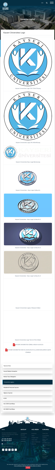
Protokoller (23, 441)
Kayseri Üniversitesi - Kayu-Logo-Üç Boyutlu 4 (28, 276)
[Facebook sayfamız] (3, 450)
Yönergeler (23, 439)
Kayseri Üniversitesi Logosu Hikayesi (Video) (28, 308)
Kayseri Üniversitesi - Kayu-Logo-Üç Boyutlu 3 (28, 248)
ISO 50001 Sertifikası (9, 409)
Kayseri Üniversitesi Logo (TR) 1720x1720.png (28, 88)
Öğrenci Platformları (36, 442)
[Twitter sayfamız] (6, 450)
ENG (42, 2)
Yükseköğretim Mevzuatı (24, 434)
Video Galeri (34, 440)
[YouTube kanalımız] (13, 450)
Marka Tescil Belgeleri (10, 377)
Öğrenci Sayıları (8, 393)
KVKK (5, 398)
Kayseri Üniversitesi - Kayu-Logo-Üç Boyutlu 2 (28, 219)
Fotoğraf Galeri (35, 437)
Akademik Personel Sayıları (11, 387)
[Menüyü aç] (52, 3)
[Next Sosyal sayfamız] (16, 450)
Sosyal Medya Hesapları (10, 371)
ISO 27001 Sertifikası (9, 404)
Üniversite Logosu (9, 382)
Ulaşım (33, 435)
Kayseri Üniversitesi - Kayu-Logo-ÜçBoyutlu (28, 190)
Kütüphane (34, 433)
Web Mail (34, 444)
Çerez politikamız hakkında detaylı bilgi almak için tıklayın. (27, 465)
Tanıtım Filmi (7, 366)
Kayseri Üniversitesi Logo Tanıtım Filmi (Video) (28, 340)
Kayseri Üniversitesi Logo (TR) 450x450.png (28, 142)
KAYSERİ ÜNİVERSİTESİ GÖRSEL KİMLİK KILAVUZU (29, 344)
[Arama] (47, 3)
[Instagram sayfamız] (9, 450)
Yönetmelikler (24, 437)
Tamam (28, 467)
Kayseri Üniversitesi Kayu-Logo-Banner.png (28, 162)
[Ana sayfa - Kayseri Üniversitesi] (5, 5)
